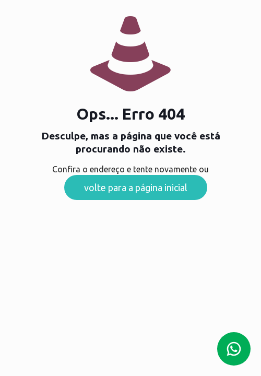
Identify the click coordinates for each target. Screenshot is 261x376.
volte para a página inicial (135, 187)
